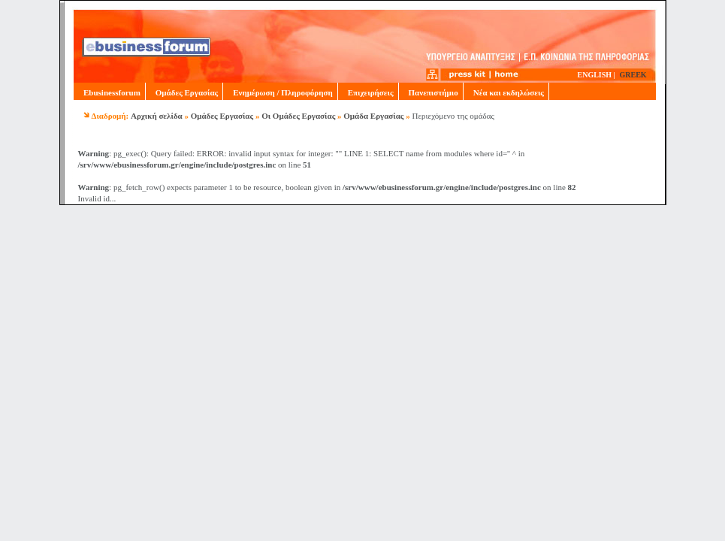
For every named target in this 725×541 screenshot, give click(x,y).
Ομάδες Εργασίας (184, 92)
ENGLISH (595, 75)
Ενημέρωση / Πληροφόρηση (280, 92)
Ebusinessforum (109, 92)
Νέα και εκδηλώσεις (506, 92)
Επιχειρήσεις (368, 92)
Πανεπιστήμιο (430, 92)
